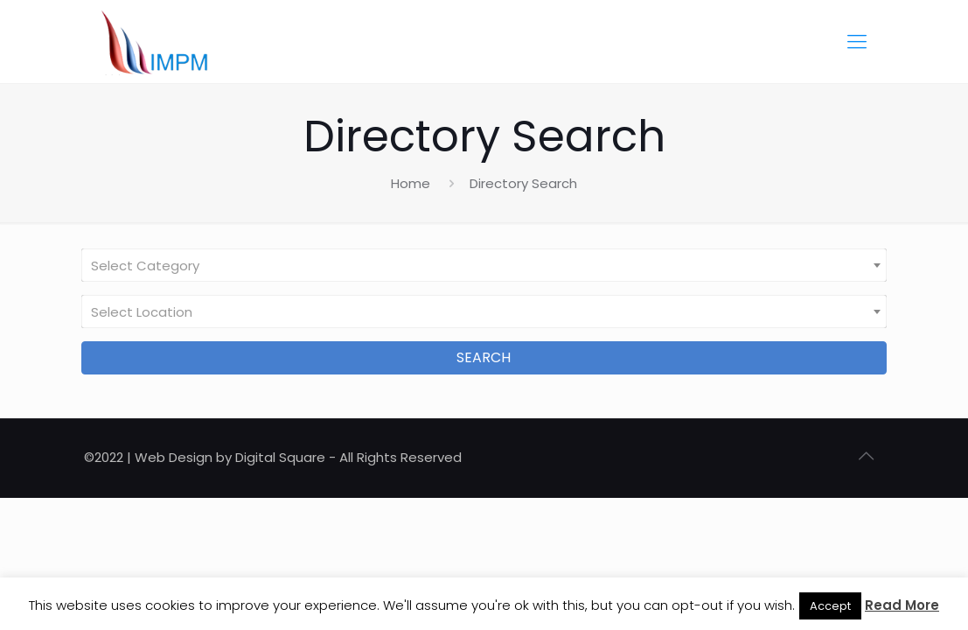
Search (483, 357)
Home (410, 183)
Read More (902, 605)
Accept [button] (830, 606)
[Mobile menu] (857, 42)
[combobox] (484, 265)
